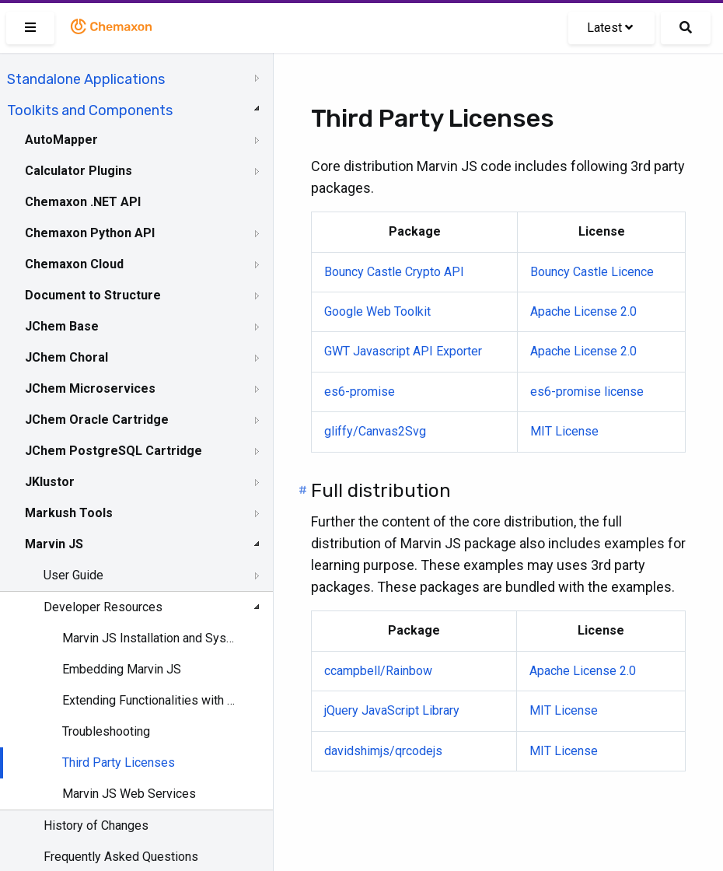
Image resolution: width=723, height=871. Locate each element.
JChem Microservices (90, 388)
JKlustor (50, 481)
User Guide (73, 575)
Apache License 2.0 (583, 311)
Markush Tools (69, 512)
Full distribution (381, 491)
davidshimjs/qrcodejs (383, 750)
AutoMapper (61, 139)
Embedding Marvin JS (121, 669)
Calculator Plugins (78, 170)
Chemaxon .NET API (83, 201)
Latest (610, 27)
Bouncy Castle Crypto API (394, 271)
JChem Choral (66, 357)
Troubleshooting (106, 731)
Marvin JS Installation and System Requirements (149, 638)
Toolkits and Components (90, 110)
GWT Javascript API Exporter (403, 351)
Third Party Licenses (118, 762)
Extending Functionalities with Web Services (149, 700)
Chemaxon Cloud (74, 264)
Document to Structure (93, 295)
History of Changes (96, 825)
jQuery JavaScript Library (391, 710)
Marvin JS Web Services (129, 793)
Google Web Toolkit (377, 311)
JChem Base (62, 326)
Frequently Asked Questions (121, 856)
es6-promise (359, 391)
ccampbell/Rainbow (378, 670)
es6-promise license (587, 391)
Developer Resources (103, 607)
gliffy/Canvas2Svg (375, 431)
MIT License (564, 431)
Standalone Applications (86, 79)
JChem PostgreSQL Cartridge (113, 450)
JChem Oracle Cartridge (97, 419)
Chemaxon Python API (90, 233)
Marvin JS (54, 544)
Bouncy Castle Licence (592, 271)
